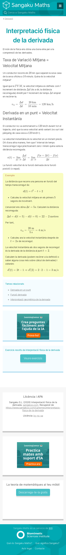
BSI (51, 528)
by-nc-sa (38, 415)
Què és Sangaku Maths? (19, 543)
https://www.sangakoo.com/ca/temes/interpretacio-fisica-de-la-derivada (33, 409)
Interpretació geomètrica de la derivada (30, 299)
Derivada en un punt (20, 290)
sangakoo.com (30, 405)
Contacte (40, 548)
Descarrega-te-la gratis (33, 492)
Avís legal (27, 548)
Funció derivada (18, 294)
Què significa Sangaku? (47, 543)
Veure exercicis (33, 358)
